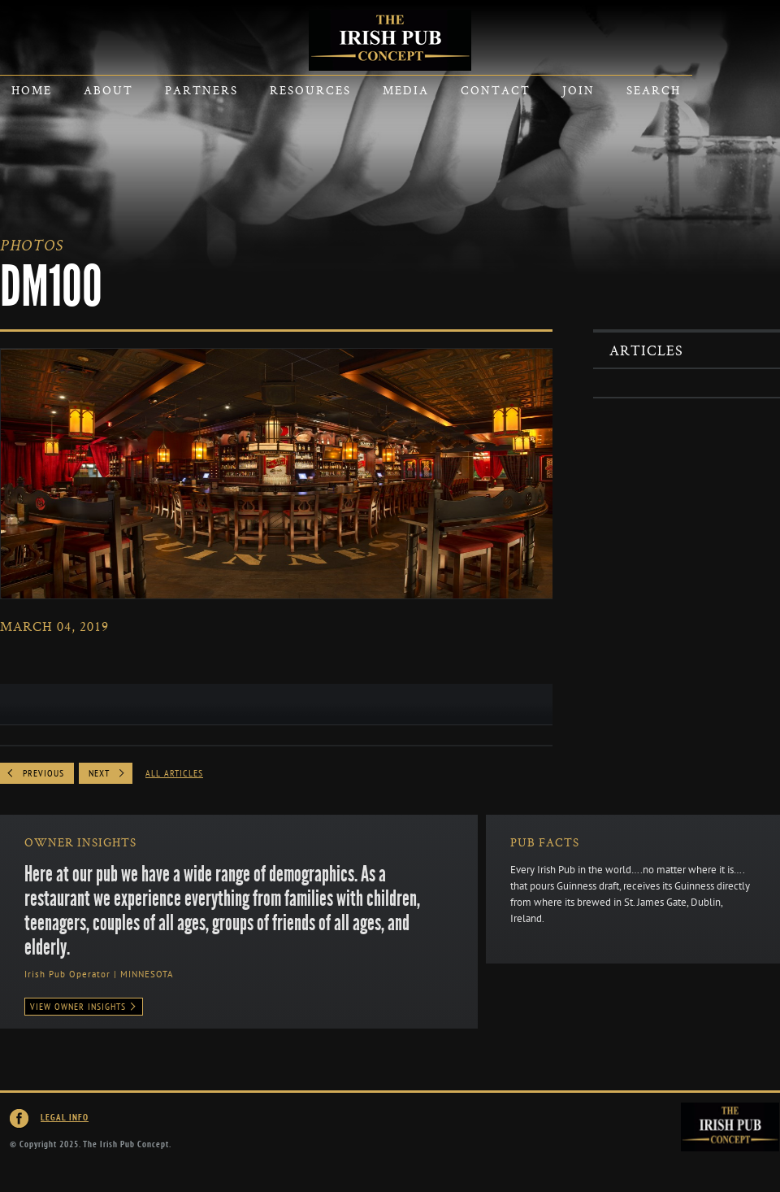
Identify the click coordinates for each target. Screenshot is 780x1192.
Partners (201, 90)
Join (578, 90)
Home (31, 90)
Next (99, 773)
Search (653, 90)
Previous (43, 773)
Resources (310, 90)
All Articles (174, 773)
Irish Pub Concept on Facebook (19, 1119)
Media (406, 90)
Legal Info (65, 1117)
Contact (496, 90)
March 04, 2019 (54, 626)
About (108, 90)
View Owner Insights (83, 1006)
